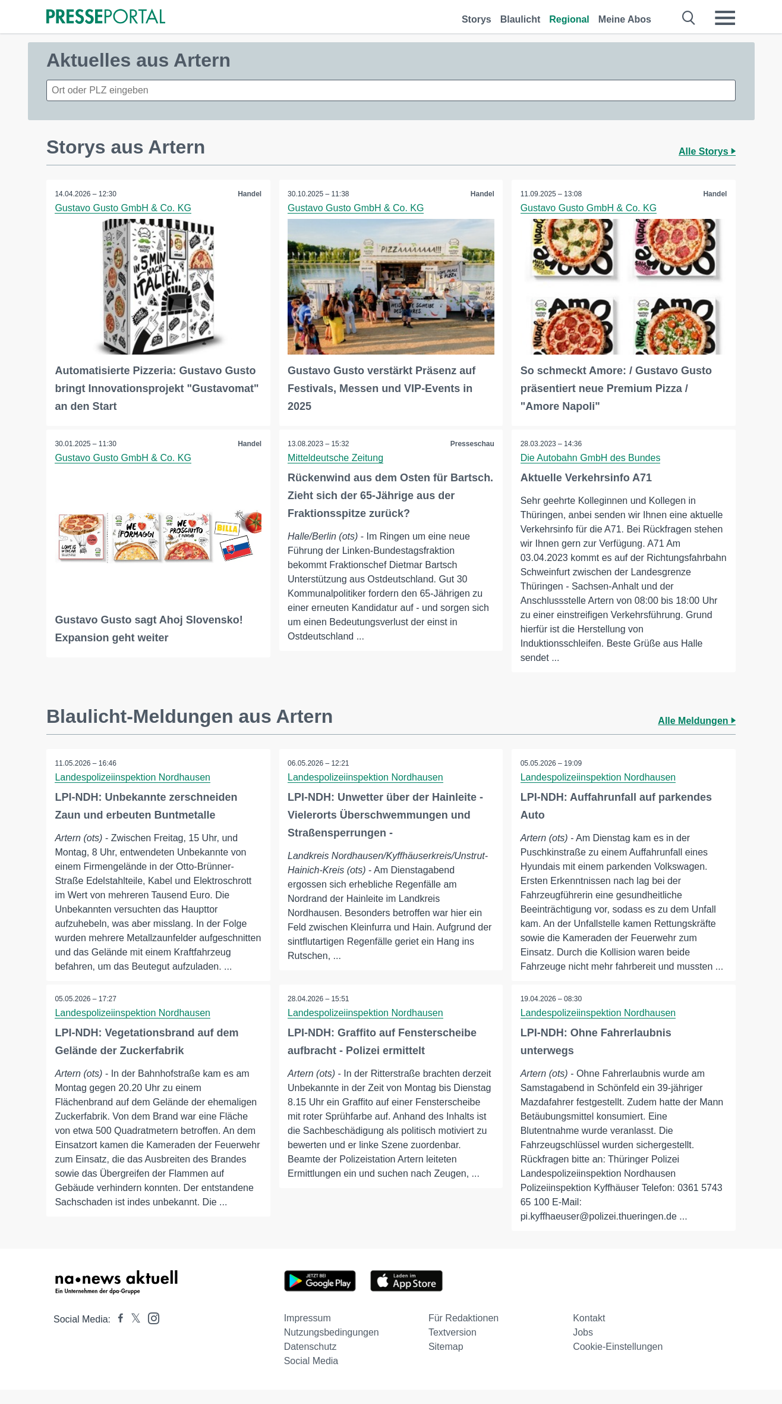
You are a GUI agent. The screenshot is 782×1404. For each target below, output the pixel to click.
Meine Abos (624, 19)
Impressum (307, 1332)
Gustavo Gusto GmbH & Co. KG (123, 208)
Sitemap (445, 1361)
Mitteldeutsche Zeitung (336, 457)
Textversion (452, 1347)
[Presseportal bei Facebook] (117, 1333)
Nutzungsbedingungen (331, 1347)
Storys (476, 19)
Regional (569, 19)
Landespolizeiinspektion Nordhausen (133, 777)
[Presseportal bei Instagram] (150, 1332)
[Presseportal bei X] (132, 1333)
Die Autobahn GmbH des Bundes (591, 457)
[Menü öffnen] (725, 18)
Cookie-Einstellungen (618, 1361)
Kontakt (589, 1332)
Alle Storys (707, 151)
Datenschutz (310, 1361)
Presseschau (472, 443)
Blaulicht (520, 19)
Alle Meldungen (697, 721)
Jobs (583, 1347)
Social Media (311, 1375)
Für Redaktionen (463, 1332)
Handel (249, 194)
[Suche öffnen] (689, 18)
